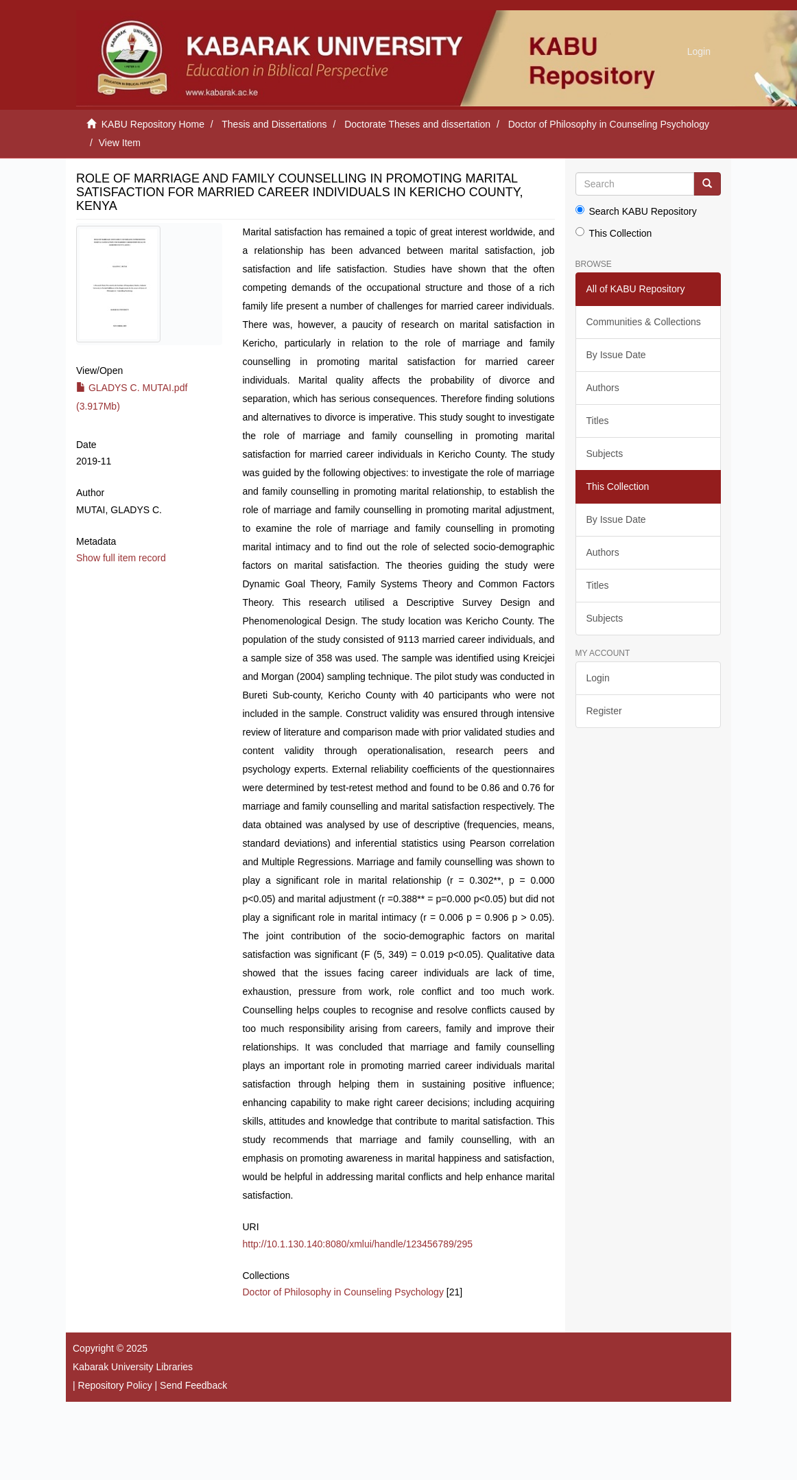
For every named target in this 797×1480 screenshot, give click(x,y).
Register (604, 710)
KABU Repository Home (153, 124)
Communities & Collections (643, 321)
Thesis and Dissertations (274, 124)
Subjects (604, 453)
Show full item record (121, 557)
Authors (602, 387)
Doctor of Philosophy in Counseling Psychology (608, 124)
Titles (597, 420)
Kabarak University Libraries (133, 1366)
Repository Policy (115, 1385)
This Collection (613, 233)
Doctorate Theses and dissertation (417, 124)
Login (598, 677)
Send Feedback (193, 1385)
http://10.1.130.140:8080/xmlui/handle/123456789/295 (358, 1243)
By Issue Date (616, 354)
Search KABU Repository (636, 211)
